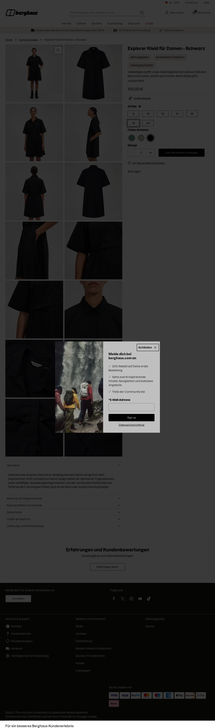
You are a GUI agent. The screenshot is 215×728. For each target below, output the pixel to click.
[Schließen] (148, 347)
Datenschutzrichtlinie (131, 425)
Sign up (131, 417)
